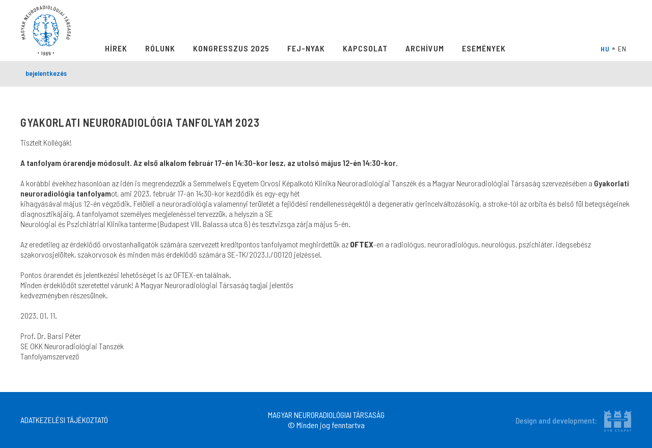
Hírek (116, 48)
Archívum (424, 48)
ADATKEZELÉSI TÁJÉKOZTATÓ (64, 420)
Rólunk (160, 48)
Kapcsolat (365, 48)
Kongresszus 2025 (231, 48)
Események (484, 48)
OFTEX (361, 244)
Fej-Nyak (306, 48)
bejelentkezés (46, 73)
